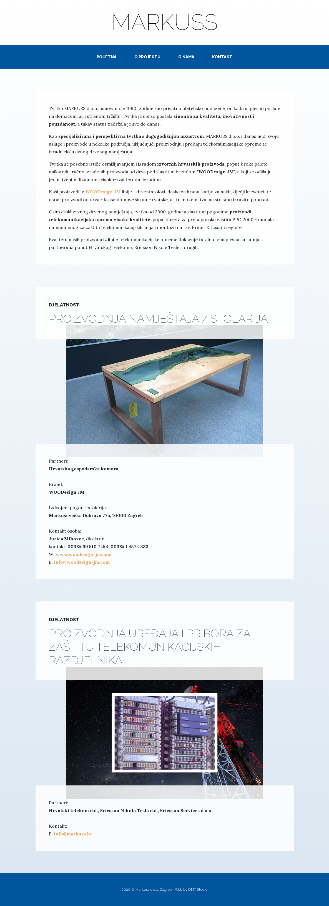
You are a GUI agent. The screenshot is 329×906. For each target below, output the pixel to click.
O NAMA (186, 56)
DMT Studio (197, 889)
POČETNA (107, 56)
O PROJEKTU (147, 56)
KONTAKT (222, 56)
